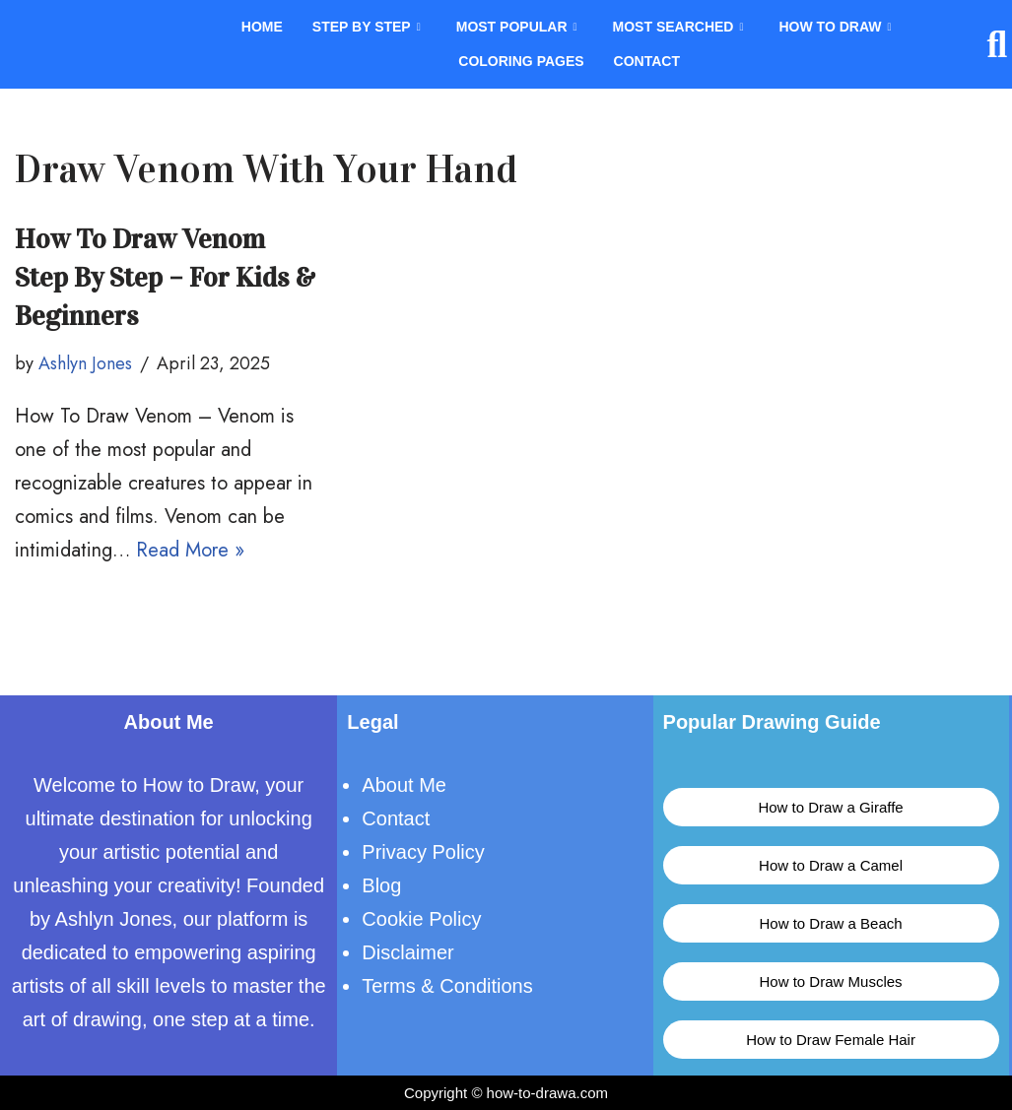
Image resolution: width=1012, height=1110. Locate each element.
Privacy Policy (423, 852)
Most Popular (516, 27)
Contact (647, 62)
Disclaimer (407, 952)
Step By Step (366, 27)
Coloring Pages (520, 62)
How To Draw (834, 27)
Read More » (190, 550)
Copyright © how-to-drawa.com (506, 1092)
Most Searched (678, 27)
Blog (381, 885)
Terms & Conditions (447, 986)
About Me (404, 785)
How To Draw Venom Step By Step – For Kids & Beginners (165, 278)
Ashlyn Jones (85, 363)
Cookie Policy (421, 919)
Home (262, 27)
